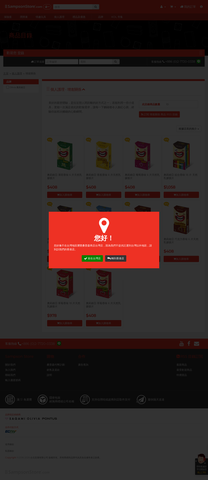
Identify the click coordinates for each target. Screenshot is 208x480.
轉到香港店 (115, 258)
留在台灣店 (92, 258)
